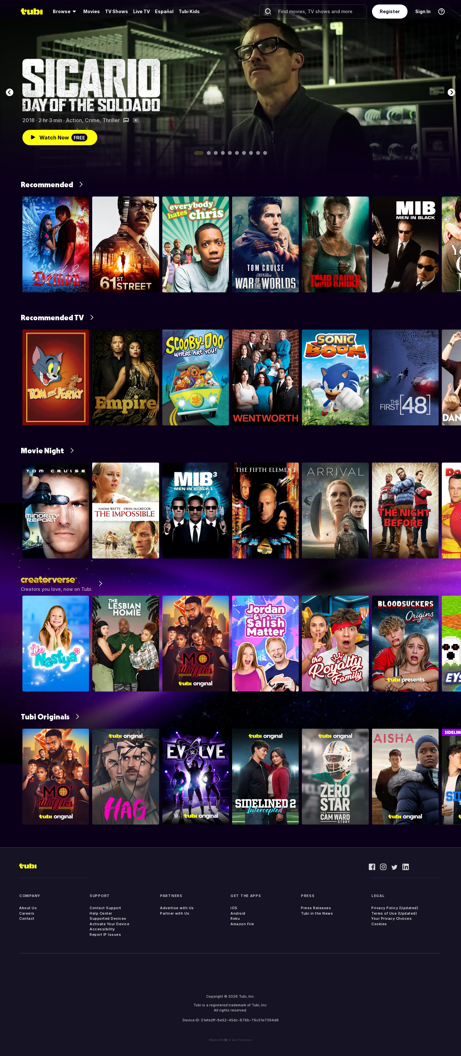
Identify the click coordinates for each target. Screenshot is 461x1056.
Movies (91, 11)
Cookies (379, 924)
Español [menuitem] (164, 11)
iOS (234, 908)
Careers (27, 913)
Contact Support (105, 908)
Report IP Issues (105, 934)
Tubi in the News (317, 913)
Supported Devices (108, 918)
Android (238, 913)
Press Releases (316, 908)
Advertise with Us (177, 908)
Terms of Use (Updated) (394, 913)
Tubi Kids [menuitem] (189, 11)
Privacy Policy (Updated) (394, 908)
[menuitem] (65, 11)
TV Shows (116, 11)
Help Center (101, 913)
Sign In (423, 11)
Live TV (141, 11)
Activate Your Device (109, 924)
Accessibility (102, 929)
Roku (235, 918)
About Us (28, 908)
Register (390, 11)
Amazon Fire (242, 924)
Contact (27, 918)
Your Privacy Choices (391, 918)
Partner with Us (175, 913)
